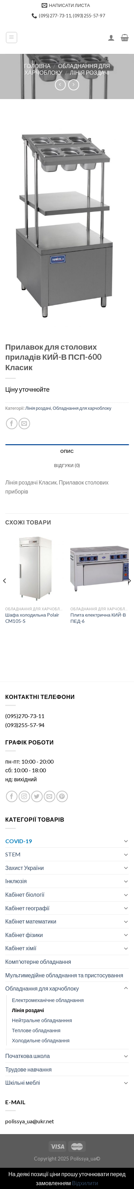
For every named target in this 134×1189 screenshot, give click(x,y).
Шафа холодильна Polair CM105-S (32, 618)
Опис (67, 451)
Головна (37, 66)
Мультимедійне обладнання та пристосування (64, 975)
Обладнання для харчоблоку (82, 408)
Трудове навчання (28, 1069)
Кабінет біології (24, 894)
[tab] (67, 451)
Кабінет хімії (20, 948)
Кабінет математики (30, 921)
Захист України (24, 867)
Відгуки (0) (67, 465)
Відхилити (85, 1183)
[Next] (129, 595)
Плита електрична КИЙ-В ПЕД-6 (98, 618)
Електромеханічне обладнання (48, 1000)
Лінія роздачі (90, 72)
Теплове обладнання (36, 1030)
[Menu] (11, 37)
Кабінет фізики (24, 934)
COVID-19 (18, 841)
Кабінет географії (27, 908)
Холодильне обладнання (41, 1040)
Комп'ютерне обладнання (38, 961)
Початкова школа (27, 1055)
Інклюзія (16, 881)
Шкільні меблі (22, 1082)
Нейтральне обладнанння (42, 1020)
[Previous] (4, 595)
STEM (13, 854)
